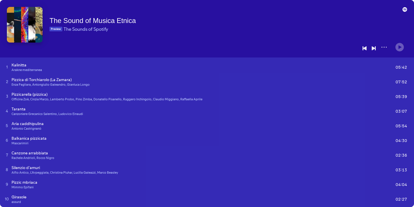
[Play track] (7, 67)
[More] (384, 47)
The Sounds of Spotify (94, 26)
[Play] (400, 45)
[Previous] (364, 48)
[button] (403, 12)
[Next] (373, 48)
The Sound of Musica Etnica (100, 18)
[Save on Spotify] (76, 35)
